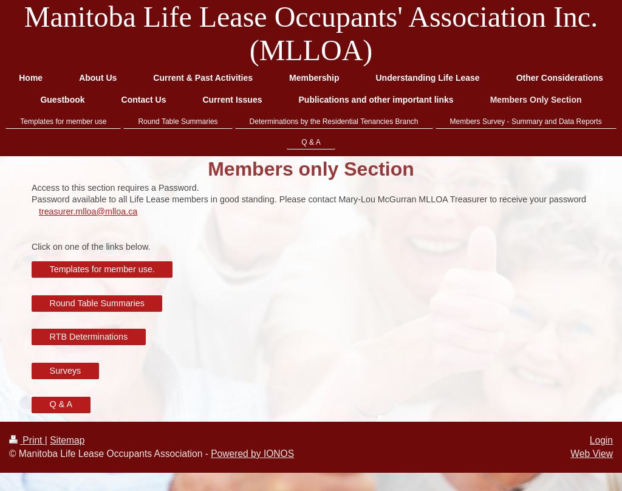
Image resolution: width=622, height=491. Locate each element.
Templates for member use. (102, 269)
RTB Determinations (89, 337)
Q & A (61, 404)
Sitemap (67, 440)
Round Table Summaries (97, 303)
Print (27, 440)
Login (601, 440)
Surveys (65, 371)
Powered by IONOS (252, 453)
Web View (591, 453)
